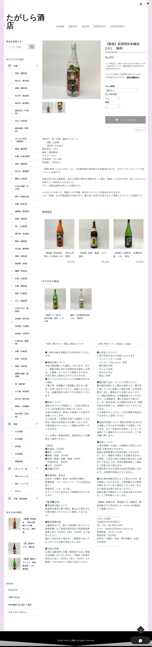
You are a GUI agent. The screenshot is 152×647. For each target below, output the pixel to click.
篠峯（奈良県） (22, 256)
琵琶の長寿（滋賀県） (22, 375)
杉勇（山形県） (22, 278)
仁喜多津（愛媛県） (22, 342)
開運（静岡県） (22, 148)
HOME (60, 26)
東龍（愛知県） (22, 88)
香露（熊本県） (22, 204)
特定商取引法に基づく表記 (20, 604)
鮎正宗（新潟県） (23, 103)
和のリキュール (22, 476)
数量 (107, 102)
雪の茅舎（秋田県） (22, 415)
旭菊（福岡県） (22, 73)
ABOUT (73, 26)
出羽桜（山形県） (23, 333)
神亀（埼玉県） (22, 218)
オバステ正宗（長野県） (21, 140)
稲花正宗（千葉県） (22, 112)
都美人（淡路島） (23, 406)
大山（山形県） (22, 120)
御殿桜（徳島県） (23, 211)
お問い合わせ (14, 597)
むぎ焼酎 (19, 439)
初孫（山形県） (22, 358)
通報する (140, 129)
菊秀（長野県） (22, 163)
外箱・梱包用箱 (20, 498)
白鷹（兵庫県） (22, 351)
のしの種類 (110, 86)
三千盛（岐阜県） (23, 391)
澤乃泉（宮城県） (23, 233)
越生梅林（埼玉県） (22, 129)
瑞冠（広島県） (22, 293)
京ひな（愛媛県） (23, 171)
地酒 (16, 65)
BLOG (85, 26)
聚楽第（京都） (22, 263)
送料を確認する (133, 77)
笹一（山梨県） (22, 226)
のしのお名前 (111, 94)
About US (13, 589)
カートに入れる (127, 120)
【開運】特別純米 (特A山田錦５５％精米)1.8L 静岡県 (29, 525)
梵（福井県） (21, 384)
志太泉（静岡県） (23, 248)
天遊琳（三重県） (23, 326)
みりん (18, 491)
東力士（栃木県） (23, 80)
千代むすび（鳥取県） (22, 309)
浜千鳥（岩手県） (23, 398)
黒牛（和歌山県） (23, 196)
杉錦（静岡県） (22, 286)
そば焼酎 (19, 453)
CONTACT (100, 26)
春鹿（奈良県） (22, 366)
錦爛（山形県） (22, 178)
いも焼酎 (19, 431)
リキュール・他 (20, 468)
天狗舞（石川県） (23, 318)
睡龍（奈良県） (22, 271)
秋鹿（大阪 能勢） (23, 156)
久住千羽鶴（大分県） (22, 187)
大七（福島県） (22, 300)
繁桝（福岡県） (22, 241)
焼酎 (16, 424)
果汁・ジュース (21, 483)
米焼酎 (18, 446)
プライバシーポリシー (18, 612)
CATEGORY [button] (117, 26)
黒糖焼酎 (19, 461)
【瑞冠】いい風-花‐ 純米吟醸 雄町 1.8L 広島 (55, 318)
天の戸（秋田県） (23, 95)
